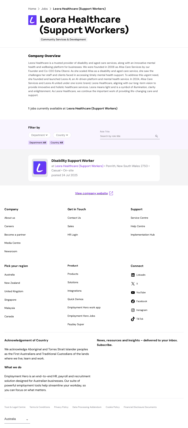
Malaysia (9, 308)
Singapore (10, 299)
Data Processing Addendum (87, 407)
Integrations (75, 290)
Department (39, 135)
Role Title (105, 131)
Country (62, 135)
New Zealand (12, 282)
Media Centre (12, 243)
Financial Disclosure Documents (140, 407)
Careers (9, 226)
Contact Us (74, 217)
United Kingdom (13, 291)
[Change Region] (17, 420)
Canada (9, 316)
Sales (71, 226)
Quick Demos (75, 299)
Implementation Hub (143, 234)
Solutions (73, 282)
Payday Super (76, 324)
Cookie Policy (113, 407)
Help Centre (138, 226)
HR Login (73, 234)
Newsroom (10, 251)
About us (9, 217)
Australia (9, 274)
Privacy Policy (61, 407)
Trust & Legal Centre (15, 407)
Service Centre (139, 217)
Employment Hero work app (84, 307)
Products (73, 273)
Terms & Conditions (40, 407)
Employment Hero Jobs (81, 315)
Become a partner (15, 234)
